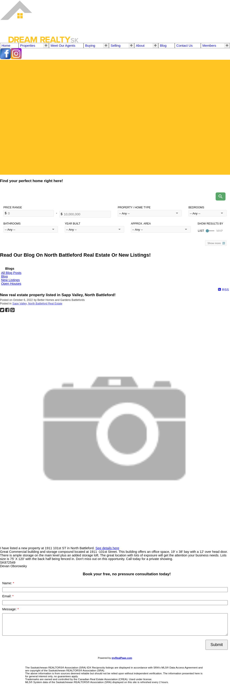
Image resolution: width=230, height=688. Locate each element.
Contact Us (184, 45)
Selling (115, 45)
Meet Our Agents (63, 45)
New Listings (10, 280)
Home (6, 45)
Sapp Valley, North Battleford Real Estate (37, 303)
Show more (214, 243)
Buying (90, 45)
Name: (7, 583)
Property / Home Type (134, 207)
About (140, 45)
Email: (7, 596)
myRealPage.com (122, 658)
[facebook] (5, 58)
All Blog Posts (11, 273)
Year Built (72, 223)
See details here (107, 548)
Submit (216, 644)
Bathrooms (11, 223)
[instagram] (16, 58)
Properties (27, 45)
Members (209, 45)
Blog (163, 45)
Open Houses (11, 283)
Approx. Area (141, 223)
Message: (10, 609)
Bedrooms (196, 207)
